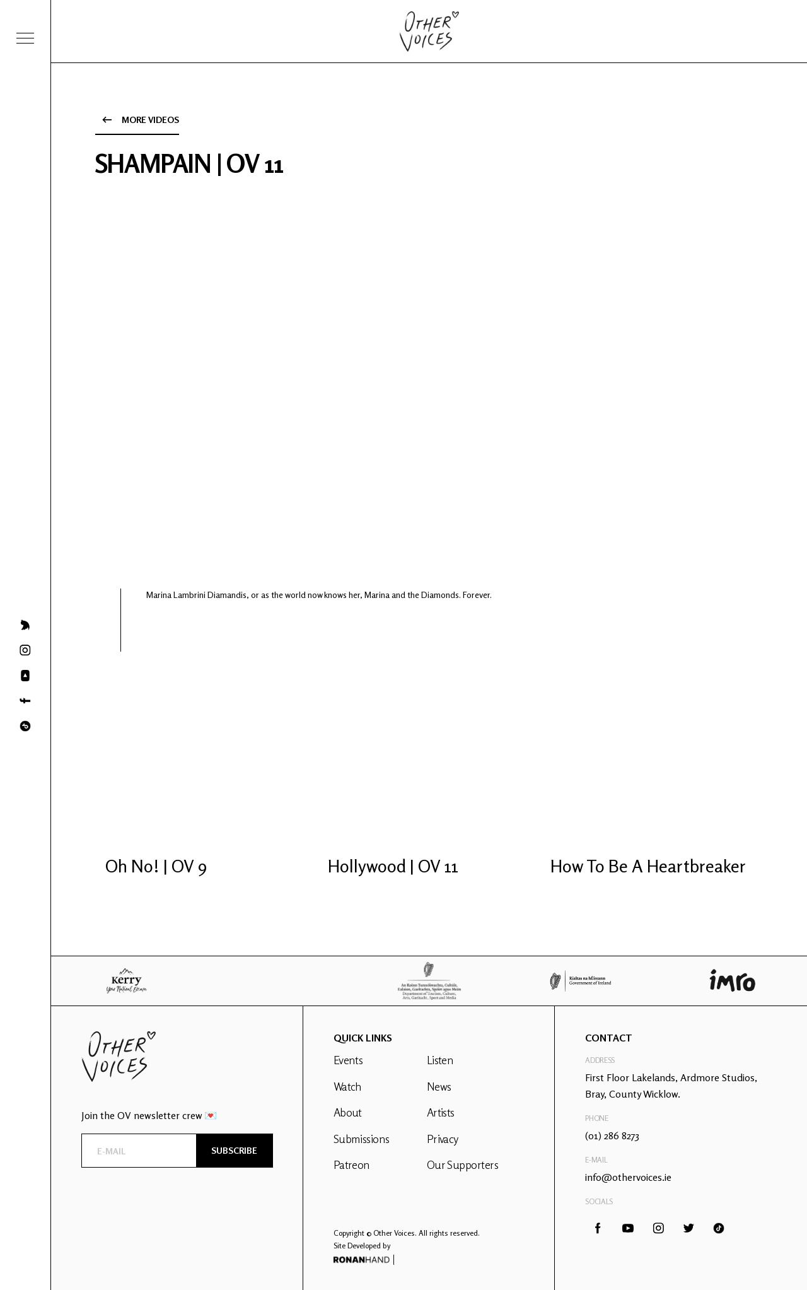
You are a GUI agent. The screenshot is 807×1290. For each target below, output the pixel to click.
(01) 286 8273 (612, 1135)
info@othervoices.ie (628, 1177)
